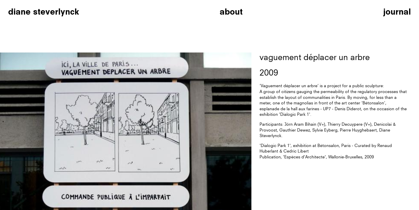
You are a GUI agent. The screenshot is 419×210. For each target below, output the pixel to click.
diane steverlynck (43, 12)
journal (397, 12)
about (231, 12)
